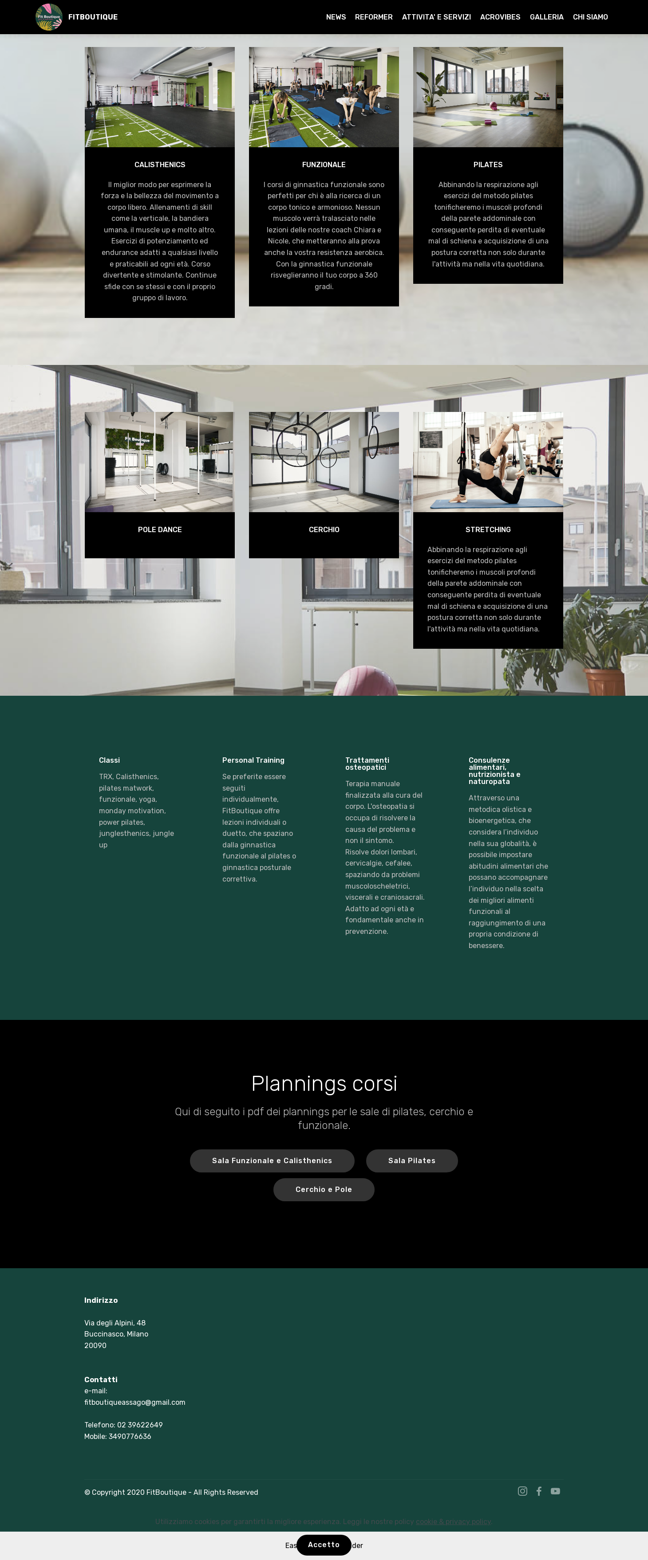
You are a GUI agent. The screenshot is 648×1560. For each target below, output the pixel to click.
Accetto (324, 1544)
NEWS (336, 17)
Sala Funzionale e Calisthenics (272, 1160)
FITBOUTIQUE (93, 17)
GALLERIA (547, 17)
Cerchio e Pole (324, 1189)
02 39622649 (140, 1425)
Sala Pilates (412, 1160)
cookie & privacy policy (453, 1521)
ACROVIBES (500, 17)
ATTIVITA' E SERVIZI (436, 17)
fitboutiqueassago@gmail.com (135, 1402)
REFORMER (374, 17)
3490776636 (130, 1436)
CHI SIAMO (590, 17)
